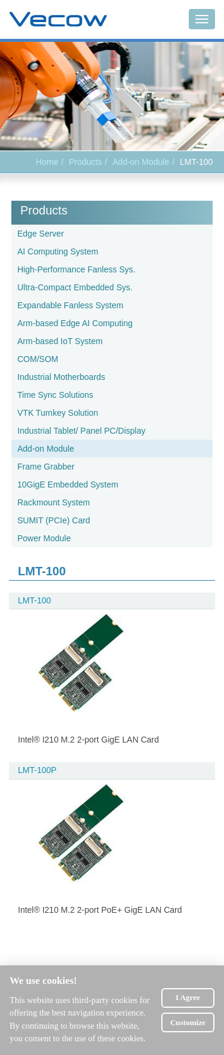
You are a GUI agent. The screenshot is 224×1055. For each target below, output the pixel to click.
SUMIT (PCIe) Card (53, 520)
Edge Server (40, 233)
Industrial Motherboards (61, 377)
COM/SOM (37, 359)
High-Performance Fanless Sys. (76, 269)
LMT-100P (37, 770)
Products (43, 210)
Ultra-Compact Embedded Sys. (75, 287)
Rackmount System (53, 502)
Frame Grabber (46, 466)
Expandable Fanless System (70, 305)
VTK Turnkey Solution (57, 413)
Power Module (44, 538)
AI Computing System (57, 251)
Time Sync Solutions (55, 395)
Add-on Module (140, 162)
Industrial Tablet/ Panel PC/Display (81, 431)
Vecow (58, 19)
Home (47, 162)
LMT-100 (34, 600)
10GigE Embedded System (67, 484)
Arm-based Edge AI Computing (75, 323)
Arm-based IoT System (60, 341)
